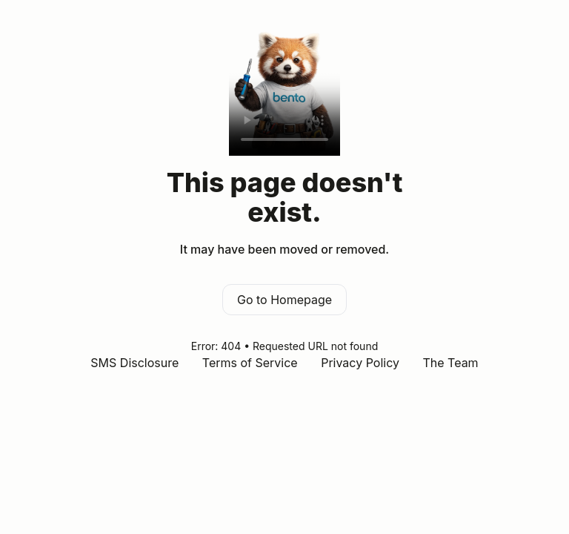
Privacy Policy (360, 362)
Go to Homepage (284, 299)
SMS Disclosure (134, 362)
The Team (450, 362)
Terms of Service (250, 362)
